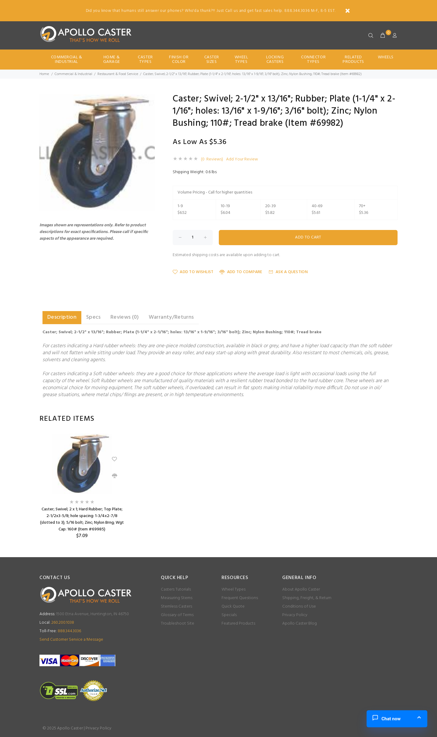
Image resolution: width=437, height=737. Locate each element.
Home (44, 74)
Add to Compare (240, 272)
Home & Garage (111, 59)
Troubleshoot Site (177, 623)
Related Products (353, 59)
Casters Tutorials (176, 589)
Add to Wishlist (193, 272)
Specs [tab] (93, 317)
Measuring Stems (176, 598)
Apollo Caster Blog (299, 623)
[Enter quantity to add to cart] (193, 237)
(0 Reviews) (212, 159)
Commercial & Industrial (66, 59)
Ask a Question (288, 272)
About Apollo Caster (301, 589)
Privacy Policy (294, 615)
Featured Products (238, 623)
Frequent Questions (240, 598)
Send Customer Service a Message (71, 639)
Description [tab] (61, 317)
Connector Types (313, 59)
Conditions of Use (299, 606)
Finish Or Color (178, 59)
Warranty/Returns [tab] (171, 317)
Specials (229, 615)
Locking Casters (275, 59)
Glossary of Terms (177, 615)
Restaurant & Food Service (117, 74)
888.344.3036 (60, 631)
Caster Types (145, 59)
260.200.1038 (56, 622)
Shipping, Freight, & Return (306, 598)
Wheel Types (241, 59)
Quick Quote (233, 606)
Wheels (386, 57)
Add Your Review (242, 159)
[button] (149, 100)
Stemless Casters (176, 606)
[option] (81, 486)
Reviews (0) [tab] (124, 317)
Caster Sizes (211, 59)
